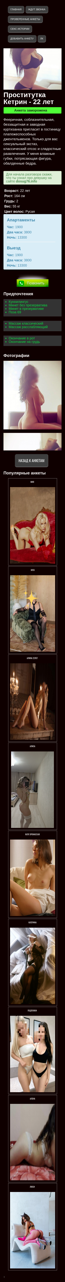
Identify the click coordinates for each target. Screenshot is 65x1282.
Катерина (32, 922)
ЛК (41, 38)
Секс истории (19, 28)
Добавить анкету (22, 38)
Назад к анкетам (31, 460)
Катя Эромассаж (32, 834)
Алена (32, 1098)
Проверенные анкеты (25, 19)
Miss (32, 569)
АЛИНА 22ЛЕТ (32, 658)
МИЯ (33, 481)
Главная (15, 9)
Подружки (32, 1010)
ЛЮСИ (32, 1186)
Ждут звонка (36, 9)
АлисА (32, 746)
